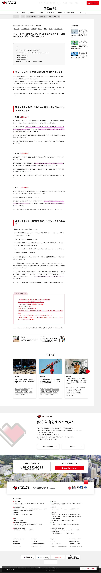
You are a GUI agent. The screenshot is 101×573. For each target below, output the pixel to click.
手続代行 (53, 522)
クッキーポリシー (18, 546)
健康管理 (53, 507)
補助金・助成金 (70, 12)
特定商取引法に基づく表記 (76, 546)
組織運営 (52, 394)
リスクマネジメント (25, 28)
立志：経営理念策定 (30, 503)
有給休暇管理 (39, 524)
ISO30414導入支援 (56, 518)
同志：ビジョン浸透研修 (19, 504)
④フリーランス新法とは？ (24, 306)
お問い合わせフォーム (72, 468)
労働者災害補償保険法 (19, 393)
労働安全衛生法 (49, 393)
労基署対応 (16, 510)
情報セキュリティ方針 (75, 543)
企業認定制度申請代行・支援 (58, 528)
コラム (82, 3)
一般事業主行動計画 (55, 531)
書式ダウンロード (37, 546)
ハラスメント (74, 389)
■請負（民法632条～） (22, 57)
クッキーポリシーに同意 (88, 569)
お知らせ (35, 541)
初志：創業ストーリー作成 (19, 503)
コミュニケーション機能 (19, 525)
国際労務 (16, 512)
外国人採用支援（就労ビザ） (27, 514)
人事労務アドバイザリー (19, 507)
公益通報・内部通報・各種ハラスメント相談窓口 (38, 508)
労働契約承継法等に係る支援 (74, 514)
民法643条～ (24, 187)
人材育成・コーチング (44, 391)
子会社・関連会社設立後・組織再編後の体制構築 (71, 516)
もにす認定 (78, 529)
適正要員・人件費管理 (56, 504)
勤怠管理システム (17, 524)
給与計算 (65, 524)
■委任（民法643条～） (22, 59)
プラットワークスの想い (48, 446)
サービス (59, 3)
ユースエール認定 (70, 529)
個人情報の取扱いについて (39, 543)
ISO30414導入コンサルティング (68, 520)
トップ (40, 3)
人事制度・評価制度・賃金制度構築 (68, 503)
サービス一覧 (17, 498)
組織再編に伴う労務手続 (62, 514)
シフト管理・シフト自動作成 (29, 524)
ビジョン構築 (17, 501)
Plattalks (65, 508)
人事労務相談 (16, 508)
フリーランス (16, 28)
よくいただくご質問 (74, 541)
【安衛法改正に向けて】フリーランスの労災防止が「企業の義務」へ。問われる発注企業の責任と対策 (50, 381)
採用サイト (73, 446)
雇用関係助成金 (17, 529)
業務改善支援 (79, 503)
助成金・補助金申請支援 (19, 528)
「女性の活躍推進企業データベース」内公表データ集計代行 (63, 533)
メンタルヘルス (50, 12)
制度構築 (53, 501)
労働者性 (31, 391)
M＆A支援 (53, 514)
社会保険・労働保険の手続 (57, 524)
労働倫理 (60, 12)
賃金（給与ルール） (58, 28)
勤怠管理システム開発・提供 (20, 522)
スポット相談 (24, 508)
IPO (15, 518)
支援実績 (71, 3)
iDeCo (79, 12)
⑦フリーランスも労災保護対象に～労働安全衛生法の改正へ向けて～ (35, 315)
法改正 (45, 28)
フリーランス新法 (24, 389)
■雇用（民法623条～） (22, 55)
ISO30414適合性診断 (55, 520)
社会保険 (50, 28)
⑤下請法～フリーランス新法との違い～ (28, 308)
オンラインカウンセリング (57, 508)
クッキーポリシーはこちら (11, 570)
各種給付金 (31, 529)
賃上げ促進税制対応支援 (74, 524)
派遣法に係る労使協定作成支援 (27, 510)
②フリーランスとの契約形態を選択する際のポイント (31, 302)
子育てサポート (69, 393)
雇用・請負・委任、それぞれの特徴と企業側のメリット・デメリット (32, 53)
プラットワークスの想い (75, 539)
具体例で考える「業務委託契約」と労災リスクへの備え (29, 62)
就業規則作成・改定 (55, 503)
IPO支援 (15, 520)
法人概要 (65, 3)
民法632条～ (24, 153)
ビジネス (41, 12)
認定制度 (32, 12)
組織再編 (53, 512)
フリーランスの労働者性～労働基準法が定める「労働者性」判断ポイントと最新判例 (25, 381)
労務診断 (21, 520)
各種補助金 (25, 529)
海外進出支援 (16, 514)
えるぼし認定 (54, 529)
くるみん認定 (61, 529)
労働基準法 (34, 28)
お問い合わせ (17, 543)
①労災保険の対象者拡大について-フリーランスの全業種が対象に (34, 300)
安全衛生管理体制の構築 (74, 508)
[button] (88, 371)
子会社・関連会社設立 (56, 516)
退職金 (63, 504)
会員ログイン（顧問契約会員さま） (59, 546)
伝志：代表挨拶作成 (40, 503)
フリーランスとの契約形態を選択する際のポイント (28, 50)
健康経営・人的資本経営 (54, 391)
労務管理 (24, 12)
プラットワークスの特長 (49, 3)
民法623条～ (24, 117)
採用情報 (77, 3)
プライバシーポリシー (56, 543)
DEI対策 (42, 389)
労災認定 (40, 28)
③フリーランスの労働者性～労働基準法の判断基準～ (31, 304)
